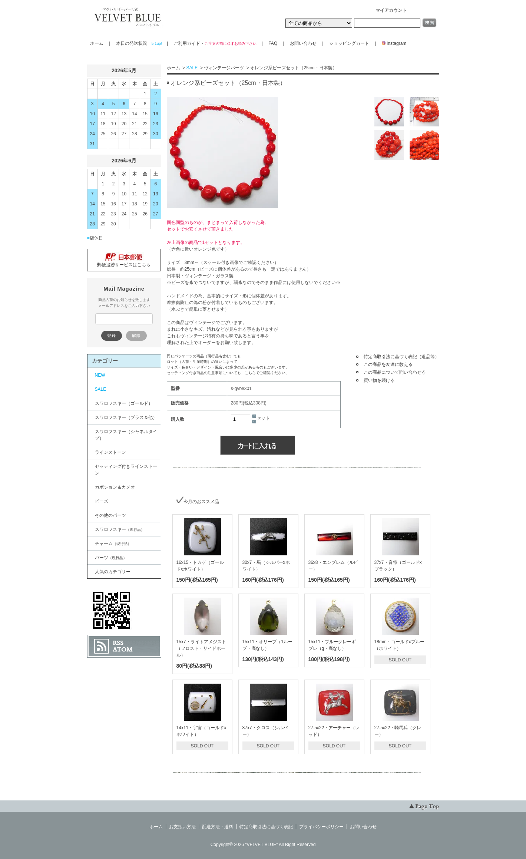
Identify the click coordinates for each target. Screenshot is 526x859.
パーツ (111, 557)
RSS (118, 643)
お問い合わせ (303, 43)
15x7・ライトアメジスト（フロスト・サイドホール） (201, 648)
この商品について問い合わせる (395, 372)
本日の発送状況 (139, 43)
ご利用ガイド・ (214, 43)
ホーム (97, 43)
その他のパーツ (110, 515)
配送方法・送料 (217, 826)
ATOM (123, 649)
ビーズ (101, 501)
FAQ (273, 43)
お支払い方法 (182, 826)
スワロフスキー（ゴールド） (124, 403)
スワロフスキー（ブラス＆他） (126, 417)
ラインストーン (110, 452)
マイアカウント (391, 10)
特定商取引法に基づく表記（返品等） (401, 356)
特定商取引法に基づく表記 (266, 826)
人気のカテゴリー (112, 571)
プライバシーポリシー (321, 826)
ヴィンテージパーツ (224, 67)
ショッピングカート (349, 43)
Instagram (392, 43)
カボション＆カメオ (115, 487)
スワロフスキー (120, 529)
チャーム (113, 543)
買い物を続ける (379, 380)
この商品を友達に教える (388, 364)
